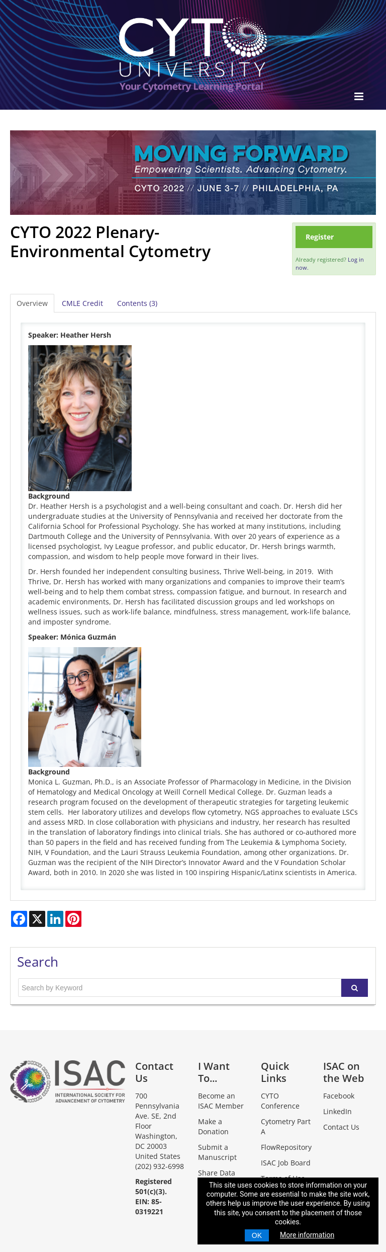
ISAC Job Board (286, 1162)
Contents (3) (137, 303)
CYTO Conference (280, 1101)
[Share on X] (37, 919)
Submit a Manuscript (217, 1152)
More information (307, 1235)
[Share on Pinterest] (73, 919)
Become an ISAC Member (221, 1101)
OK (257, 1235)
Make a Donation (213, 1126)
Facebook (338, 1096)
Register (320, 237)
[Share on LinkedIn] (55, 919)
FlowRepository (286, 1147)
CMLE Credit (82, 303)
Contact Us (341, 1127)
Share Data (216, 1173)
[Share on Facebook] (19, 919)
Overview (32, 303)
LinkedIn (337, 1111)
